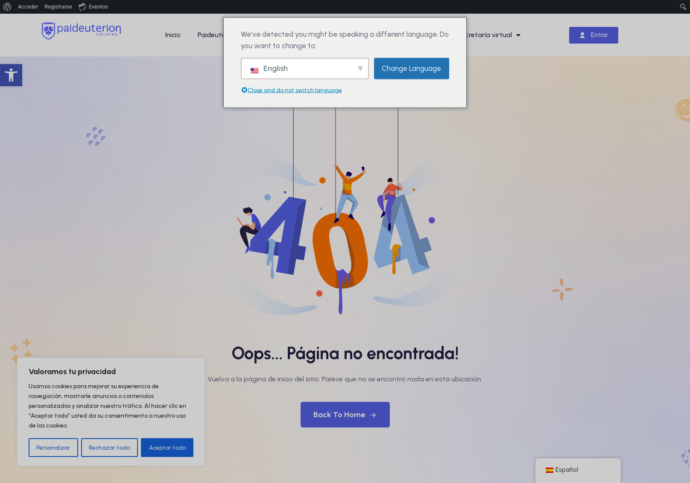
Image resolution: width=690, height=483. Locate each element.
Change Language (411, 68)
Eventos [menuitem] (93, 6)
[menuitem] (7, 7)
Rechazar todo (109, 447)
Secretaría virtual (488, 35)
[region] (111, 412)
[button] (11, 75)
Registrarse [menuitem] (58, 6)
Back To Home (345, 414)
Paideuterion (217, 35)
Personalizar (53, 447)
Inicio (173, 35)
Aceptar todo (167, 447)
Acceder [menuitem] (28, 6)
